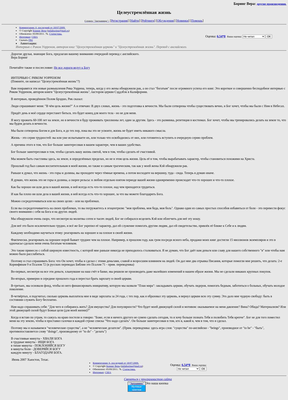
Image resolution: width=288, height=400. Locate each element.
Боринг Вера (40, 30)
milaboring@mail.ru (58, 30)
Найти (135, 20)
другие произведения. (271, 3)
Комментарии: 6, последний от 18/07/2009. (42, 27)
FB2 (31, 40)
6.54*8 (221, 36)
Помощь (196, 20)
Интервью (24, 36)
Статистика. (55, 33)
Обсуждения (165, 20)
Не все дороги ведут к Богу (72, 67)
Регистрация (119, 20)
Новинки (182, 20)
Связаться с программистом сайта (148, 379)
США (35, 36)
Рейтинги (148, 20)
